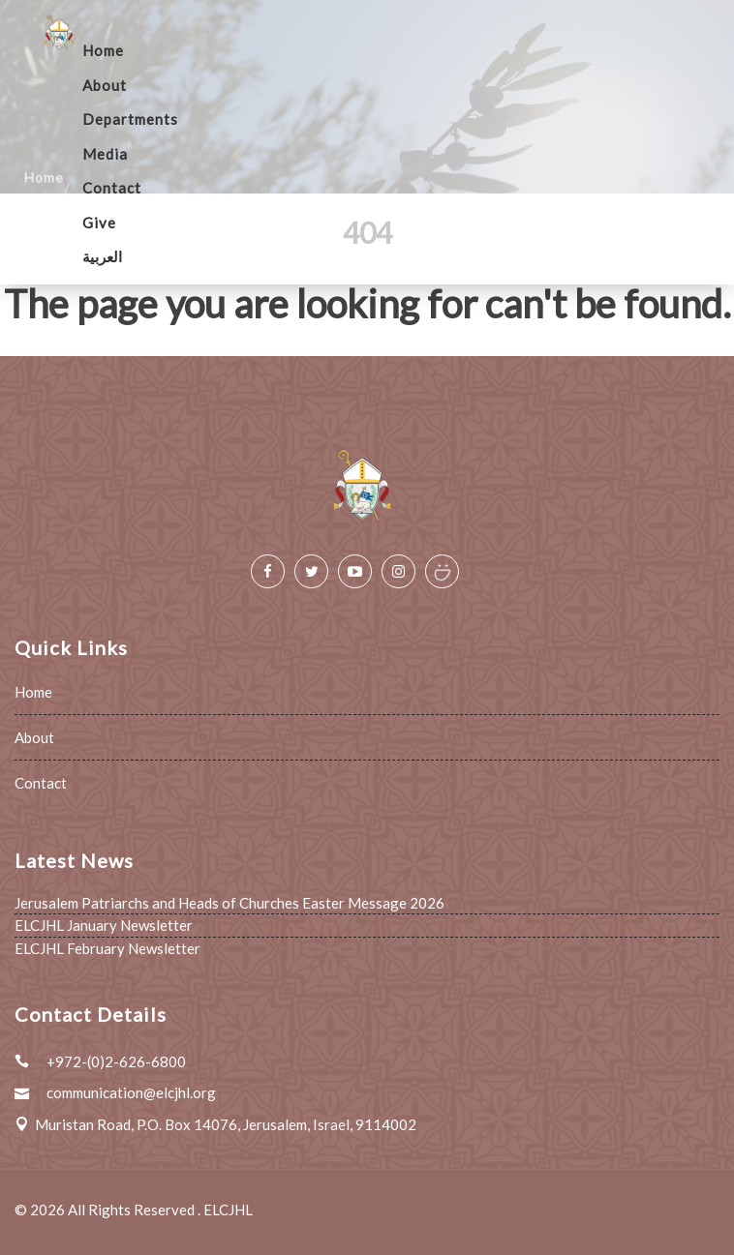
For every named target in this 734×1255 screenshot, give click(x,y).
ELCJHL (228, 1209)
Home (103, 50)
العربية (102, 256)
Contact (111, 187)
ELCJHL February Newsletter (107, 948)
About (104, 85)
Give (99, 222)
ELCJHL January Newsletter (104, 925)
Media (105, 154)
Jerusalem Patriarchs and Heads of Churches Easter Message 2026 (229, 902)
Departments (130, 119)
